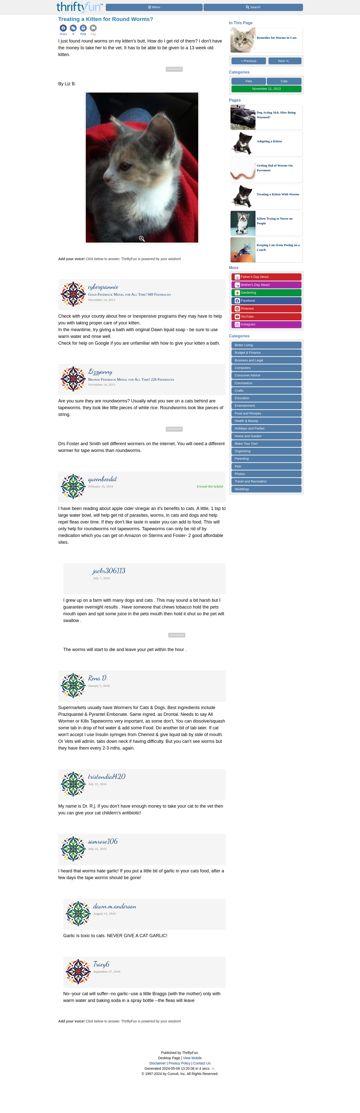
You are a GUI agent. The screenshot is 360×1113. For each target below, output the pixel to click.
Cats (284, 81)
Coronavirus (243, 383)
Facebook (245, 300)
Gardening (245, 292)
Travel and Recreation (250, 481)
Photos (240, 474)
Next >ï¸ (285, 61)
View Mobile (192, 1058)
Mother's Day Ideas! (252, 285)
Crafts (239, 390)
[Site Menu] (154, 7)
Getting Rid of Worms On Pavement (275, 168)
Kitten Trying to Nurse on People (274, 221)
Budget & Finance (247, 352)
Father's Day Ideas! (252, 277)
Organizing (242, 451)
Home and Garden (248, 436)
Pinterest (244, 308)
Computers (243, 368)
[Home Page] (79, 3)
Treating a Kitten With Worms (278, 194)
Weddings (242, 489)
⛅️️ (213, 1068)
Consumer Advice (247, 375)
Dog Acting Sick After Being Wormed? (276, 115)
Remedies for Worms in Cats (276, 38)
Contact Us (201, 1063)
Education (242, 398)
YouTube (244, 316)
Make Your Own (246, 443)
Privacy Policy (179, 1063)
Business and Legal (249, 360)
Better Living (244, 345)
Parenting (242, 458)
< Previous (248, 61)
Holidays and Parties (249, 428)
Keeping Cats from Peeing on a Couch (278, 247)
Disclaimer (158, 1063)
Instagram (245, 324)
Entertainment (245, 405)
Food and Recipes (248, 413)
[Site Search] (253, 7)
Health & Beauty (246, 421)
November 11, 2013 (266, 89)
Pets (249, 81)
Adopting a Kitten (269, 141)
